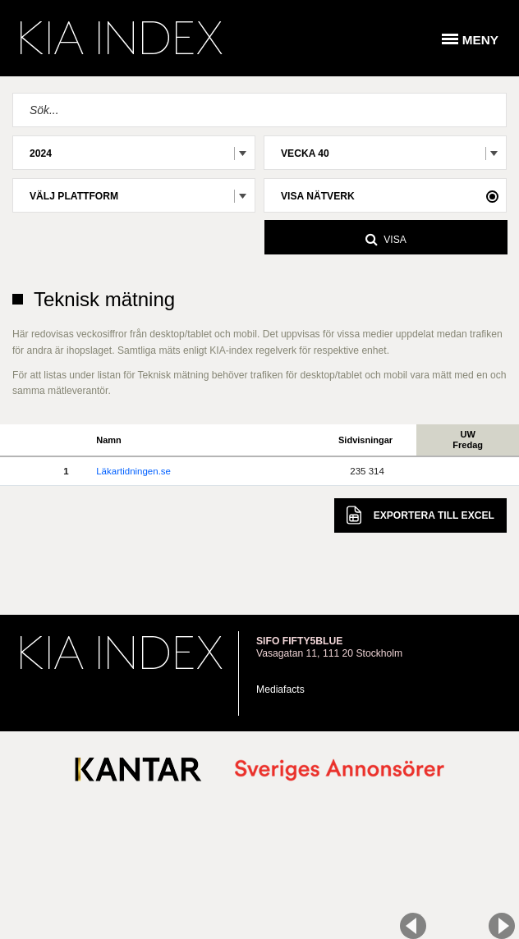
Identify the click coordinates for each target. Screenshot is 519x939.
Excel (420, 515)
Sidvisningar (365, 440)
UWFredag (467, 439)
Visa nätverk (318, 196)
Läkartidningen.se (133, 471)
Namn (109, 440)
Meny (480, 40)
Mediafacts (280, 689)
